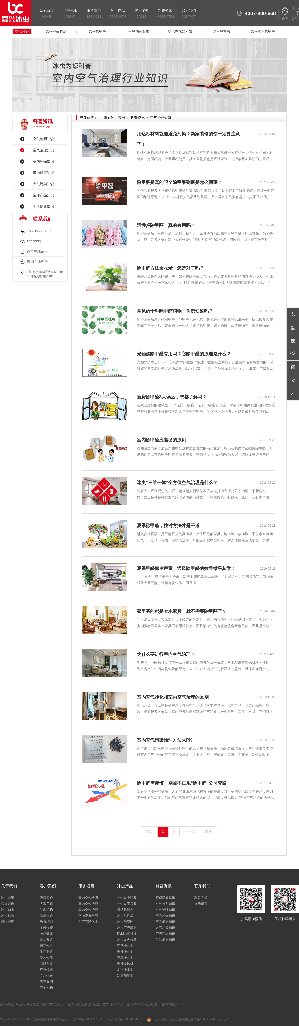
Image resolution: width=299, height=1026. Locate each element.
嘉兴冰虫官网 (114, 118)
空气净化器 (125, 945)
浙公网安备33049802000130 (129, 1019)
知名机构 (46, 910)
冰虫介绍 (7, 898)
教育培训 (46, 921)
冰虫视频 (7, 915)
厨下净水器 (125, 969)
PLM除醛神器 (127, 933)
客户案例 (141, 14)
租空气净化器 (88, 921)
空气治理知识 (43, 150)
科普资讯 (165, 14)
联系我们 (189, 14)
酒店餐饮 (46, 939)
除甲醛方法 (221, 31)
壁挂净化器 (125, 951)
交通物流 (46, 957)
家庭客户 (46, 898)
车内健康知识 (43, 173)
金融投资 (46, 927)
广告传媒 (46, 969)
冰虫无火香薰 (127, 939)
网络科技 (46, 963)
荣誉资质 (7, 904)
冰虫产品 (118, 14)
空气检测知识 (43, 139)
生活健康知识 (43, 206)
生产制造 (46, 951)
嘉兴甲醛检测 (56, 31)
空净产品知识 (43, 195)
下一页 (190, 831)
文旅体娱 (46, 975)
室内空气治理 (88, 904)
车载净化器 (125, 957)
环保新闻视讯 (165, 898)
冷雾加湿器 (125, 975)
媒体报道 (7, 921)
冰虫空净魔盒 (127, 927)
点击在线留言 (37, 251)
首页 (149, 831)
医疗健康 (46, 933)
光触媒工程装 (127, 904)
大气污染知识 (43, 184)
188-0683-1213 (39, 231)
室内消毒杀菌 (88, 915)
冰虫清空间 (125, 921)
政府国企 (46, 915)
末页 (209, 831)
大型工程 (46, 904)
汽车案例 (46, 981)
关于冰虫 (70, 14)
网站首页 (47, 14)
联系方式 (200, 898)
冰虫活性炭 (125, 915)
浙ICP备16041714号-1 (87, 1019)
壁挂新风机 (125, 963)
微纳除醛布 (125, 910)
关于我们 (9, 886)
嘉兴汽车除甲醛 (263, 31)
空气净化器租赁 (180, 31)
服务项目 (94, 14)
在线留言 (200, 904)
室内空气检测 (88, 898)
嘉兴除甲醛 (97, 31)
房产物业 (46, 945)
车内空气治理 (88, 910)
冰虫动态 (7, 910)
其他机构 (46, 987)
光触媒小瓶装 (127, 898)
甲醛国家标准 (138, 31)
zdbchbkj (34, 241)
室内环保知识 (43, 161)
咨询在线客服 (37, 262)
